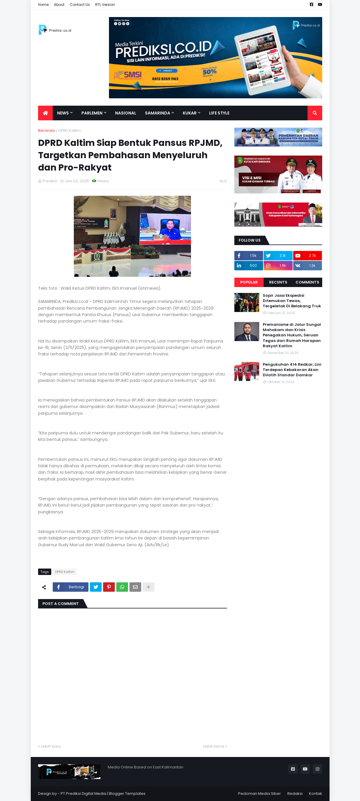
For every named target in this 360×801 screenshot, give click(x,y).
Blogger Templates (127, 793)
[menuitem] (45, 113)
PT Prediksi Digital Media (83, 793)
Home (43, 4)
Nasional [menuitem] (125, 113)
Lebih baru (51, 746)
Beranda (46, 130)
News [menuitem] (63, 113)
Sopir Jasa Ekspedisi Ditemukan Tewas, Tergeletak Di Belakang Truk (292, 301)
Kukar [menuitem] (190, 113)
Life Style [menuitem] (219, 113)
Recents (278, 282)
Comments (307, 282)
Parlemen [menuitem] (92, 113)
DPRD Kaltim (69, 130)
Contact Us (80, 4)
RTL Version (105, 4)
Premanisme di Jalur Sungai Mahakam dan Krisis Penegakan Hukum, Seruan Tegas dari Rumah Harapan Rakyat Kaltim (292, 335)
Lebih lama (213, 746)
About (59, 4)
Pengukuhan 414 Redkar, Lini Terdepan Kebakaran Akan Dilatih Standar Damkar (292, 370)
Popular (249, 282)
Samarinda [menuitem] (157, 113)
